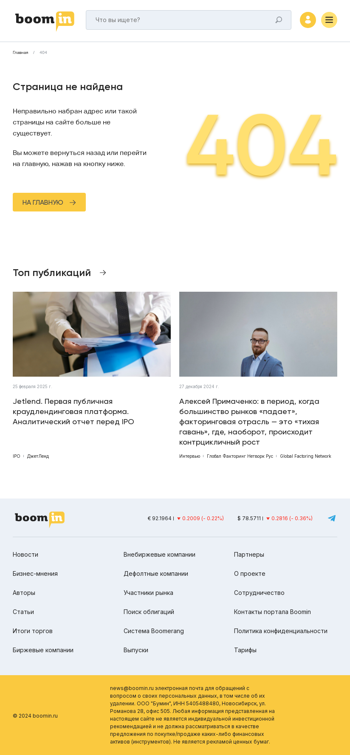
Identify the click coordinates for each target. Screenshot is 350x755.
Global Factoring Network (305, 456)
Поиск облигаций (149, 611)
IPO (16, 456)
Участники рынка (148, 592)
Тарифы (245, 650)
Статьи (23, 611)
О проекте (249, 573)
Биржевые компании (43, 650)
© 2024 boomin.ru (35, 716)
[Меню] (329, 20)
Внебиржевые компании (159, 554)
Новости (25, 554)
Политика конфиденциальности (280, 630)
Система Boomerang (154, 630)
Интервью (189, 456)
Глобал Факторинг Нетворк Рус (240, 456)
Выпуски (136, 650)
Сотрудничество (259, 592)
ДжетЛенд (38, 456)
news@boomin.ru (132, 688)
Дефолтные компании (156, 573)
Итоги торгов (33, 630)
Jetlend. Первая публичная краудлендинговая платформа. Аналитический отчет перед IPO (73, 411)
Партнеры (249, 554)
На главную (43, 202)
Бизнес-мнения (35, 573)
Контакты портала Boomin (272, 611)
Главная (20, 53)
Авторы (24, 592)
